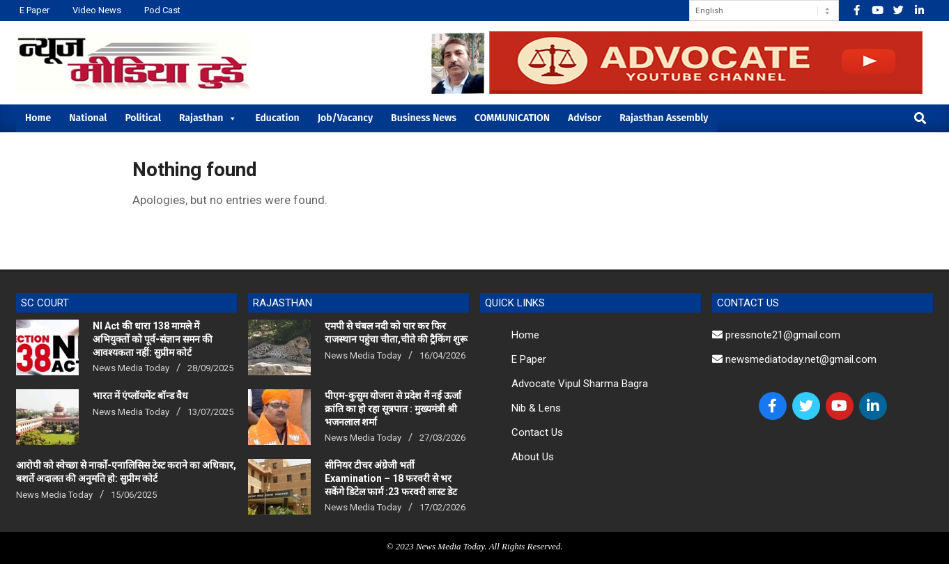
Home (38, 118)
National (88, 118)
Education (277, 118)
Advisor (584, 118)
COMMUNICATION (512, 118)
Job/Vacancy (345, 118)
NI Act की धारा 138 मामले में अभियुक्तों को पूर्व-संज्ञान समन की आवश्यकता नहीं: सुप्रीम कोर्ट (153, 338)
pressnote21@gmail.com (776, 335)
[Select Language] (764, 10)
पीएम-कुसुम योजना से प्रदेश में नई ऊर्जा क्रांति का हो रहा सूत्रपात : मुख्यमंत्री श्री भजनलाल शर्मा (393, 408)
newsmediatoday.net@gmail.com (794, 359)
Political (143, 118)
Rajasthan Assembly (663, 118)
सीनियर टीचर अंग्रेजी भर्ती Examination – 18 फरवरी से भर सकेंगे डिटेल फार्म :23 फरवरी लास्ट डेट (391, 478)
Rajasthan (208, 118)
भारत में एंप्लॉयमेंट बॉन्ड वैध (140, 395)
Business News (423, 118)
